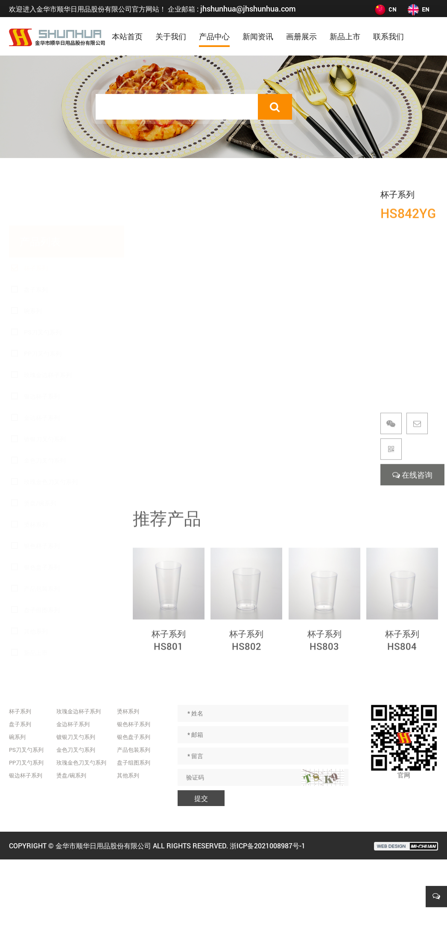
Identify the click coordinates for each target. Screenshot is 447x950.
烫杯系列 (36, 484)
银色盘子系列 (42, 527)
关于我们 (170, 36)
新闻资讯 (257, 36)
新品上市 (345, 36)
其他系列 (36, 591)
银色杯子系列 (42, 505)
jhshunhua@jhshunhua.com (248, 8)
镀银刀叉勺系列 (45, 399)
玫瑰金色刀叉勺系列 (51, 441)
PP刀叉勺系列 (42, 313)
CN (385, 9)
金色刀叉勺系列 (45, 420)
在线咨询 (412, 486)
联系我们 (388, 36)
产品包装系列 (42, 548)
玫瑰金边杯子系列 (48, 335)
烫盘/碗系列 (40, 463)
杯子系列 (36, 228)
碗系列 (33, 271)
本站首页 (127, 36)
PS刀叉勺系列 (42, 292)
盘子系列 (36, 249)
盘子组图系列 (42, 570)
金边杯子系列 (42, 377)
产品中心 (214, 36)
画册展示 (301, 36)
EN (418, 9)
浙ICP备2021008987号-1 (267, 845)
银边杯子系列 (42, 356)
